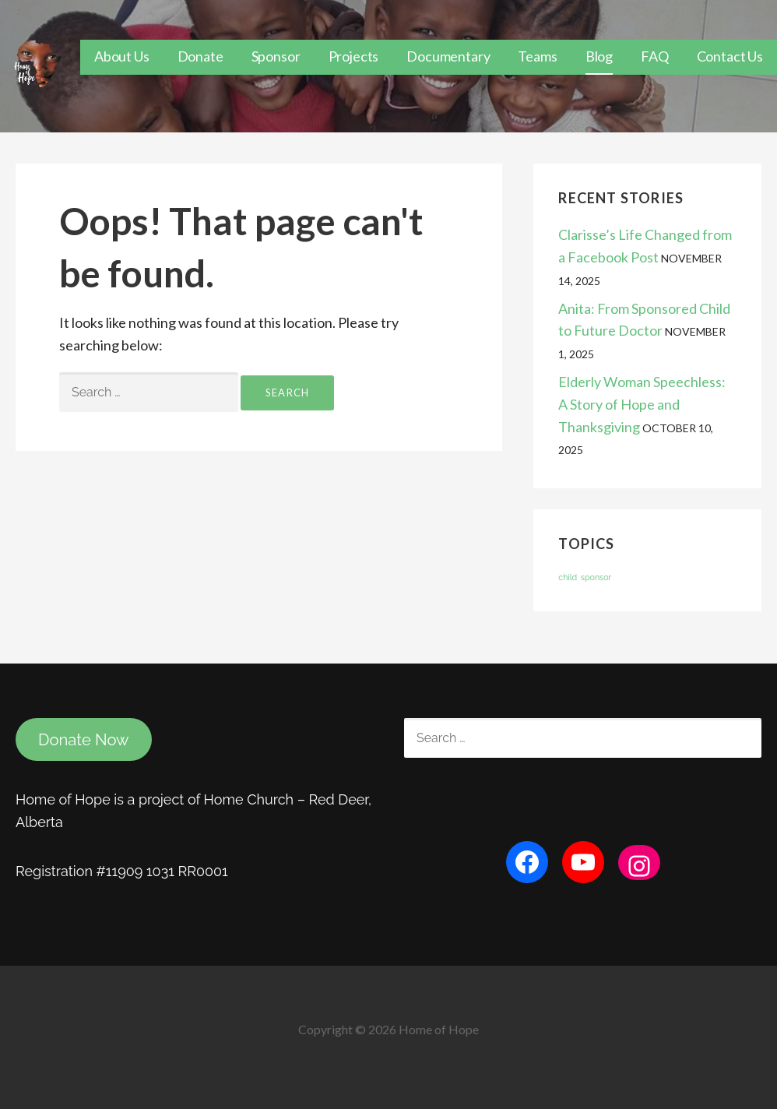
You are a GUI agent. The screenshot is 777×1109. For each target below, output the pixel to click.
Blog (599, 56)
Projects (354, 56)
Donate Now (83, 740)
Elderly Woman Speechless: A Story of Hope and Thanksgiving (642, 404)
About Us (121, 56)
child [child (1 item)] (567, 577)
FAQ (655, 56)
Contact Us (730, 56)
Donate (200, 56)
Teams (537, 56)
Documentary (448, 56)
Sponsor (276, 56)
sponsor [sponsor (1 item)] (596, 577)
